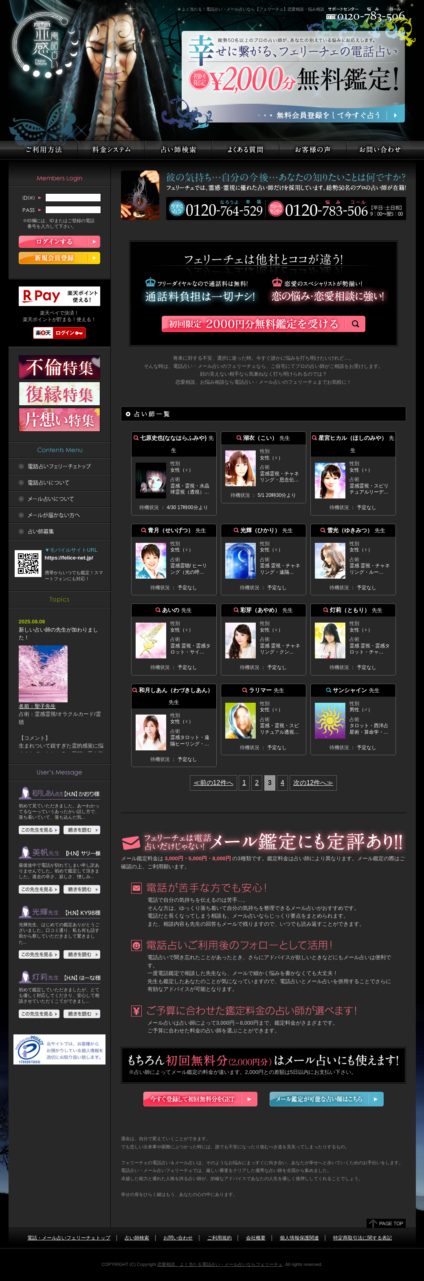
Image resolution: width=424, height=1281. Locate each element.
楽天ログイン (59, 333)
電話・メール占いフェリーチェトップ (68, 1238)
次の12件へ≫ (313, 782)
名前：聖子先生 (43, 703)
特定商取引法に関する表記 (362, 1238)
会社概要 (256, 1238)
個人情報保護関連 (299, 1238)
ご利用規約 (219, 1238)
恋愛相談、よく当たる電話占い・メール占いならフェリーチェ (220, 1264)
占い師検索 (137, 1238)
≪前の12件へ (213, 782)
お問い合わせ (178, 1238)
